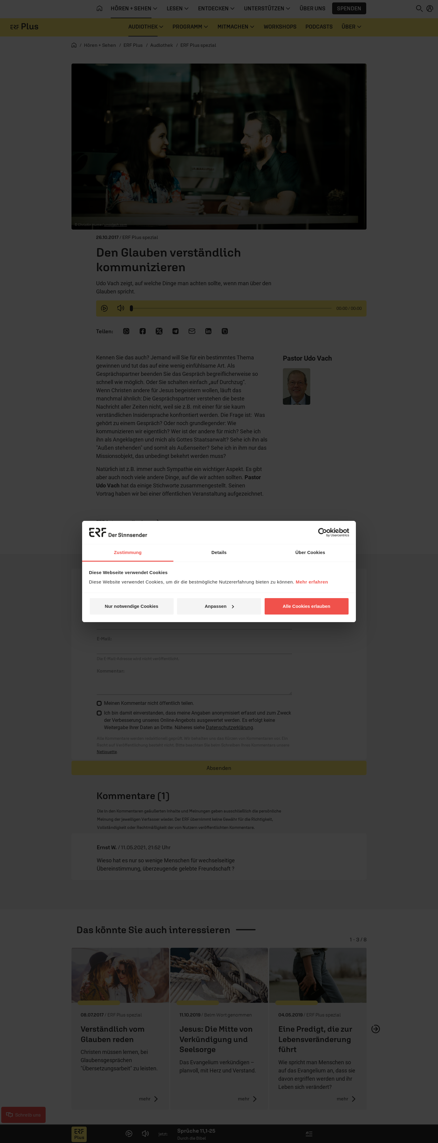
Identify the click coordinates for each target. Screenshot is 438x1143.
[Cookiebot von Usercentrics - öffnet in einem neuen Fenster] (322, 532)
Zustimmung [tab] (128, 552)
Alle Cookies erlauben (306, 606)
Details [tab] (219, 552)
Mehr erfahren (312, 581)
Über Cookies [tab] (310, 552)
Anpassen (219, 606)
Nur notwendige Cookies (131, 606)
